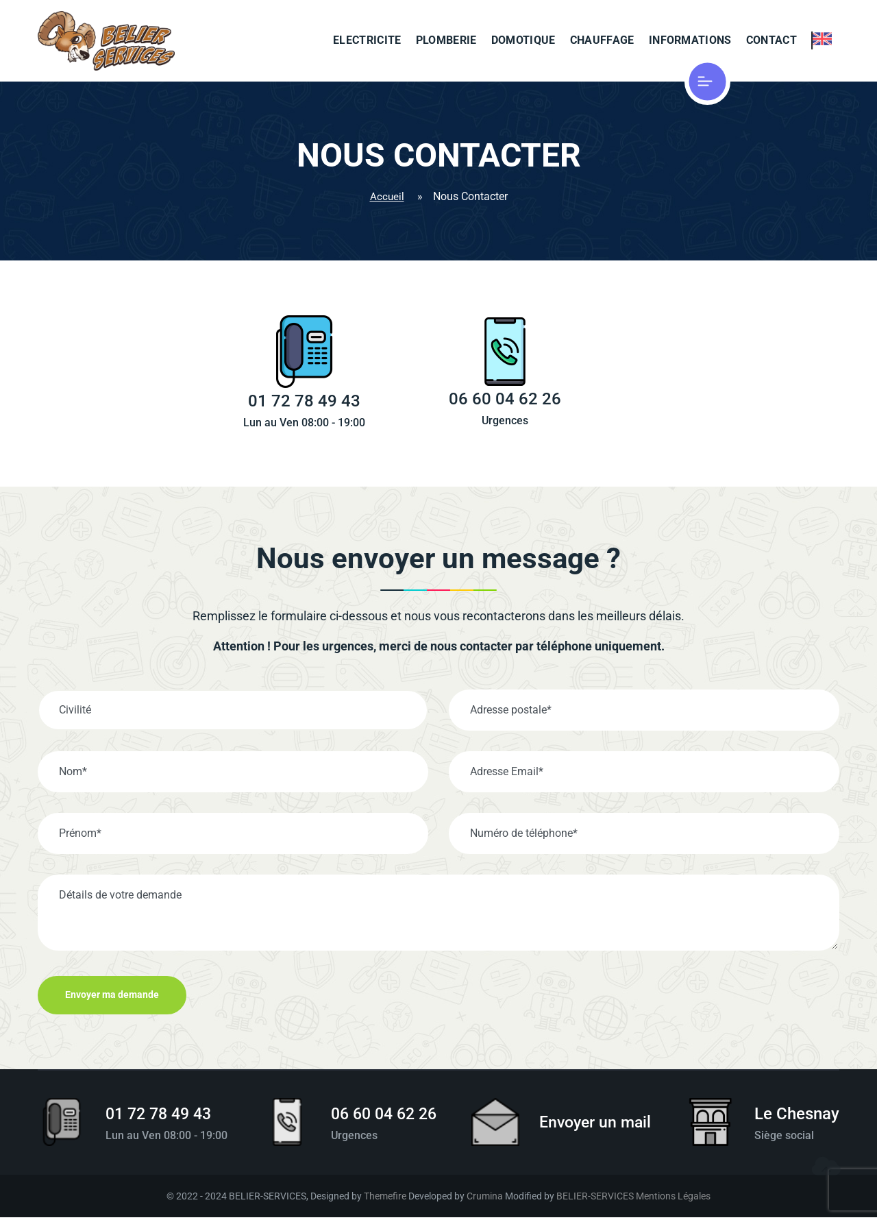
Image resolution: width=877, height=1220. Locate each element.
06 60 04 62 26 (384, 1116)
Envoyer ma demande (113, 997)
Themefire (385, 1198)
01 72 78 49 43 (162, 1116)
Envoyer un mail (597, 1125)
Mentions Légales (673, 1198)
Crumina (485, 1198)
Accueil (386, 197)
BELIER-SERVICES (595, 1198)
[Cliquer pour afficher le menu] (721, 82)
